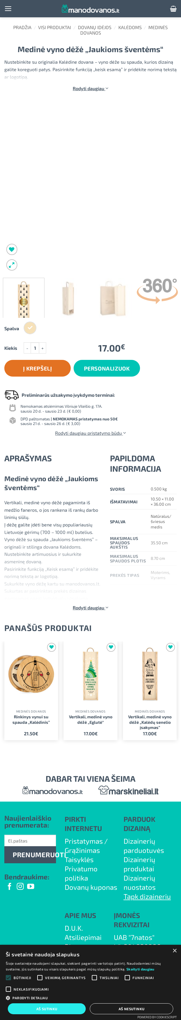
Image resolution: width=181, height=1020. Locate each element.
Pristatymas (84, 841)
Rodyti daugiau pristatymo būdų (90, 433)
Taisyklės (79, 859)
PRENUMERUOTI (34, 855)
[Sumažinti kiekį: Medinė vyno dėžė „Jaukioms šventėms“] (27, 348)
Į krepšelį (37, 368)
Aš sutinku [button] (46, 1009)
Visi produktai (54, 27)
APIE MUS (80, 915)
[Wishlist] (12, 249)
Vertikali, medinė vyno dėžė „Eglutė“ (90, 719)
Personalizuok (107, 368)
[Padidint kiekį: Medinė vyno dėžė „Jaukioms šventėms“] (42, 348)
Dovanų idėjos (94, 27)
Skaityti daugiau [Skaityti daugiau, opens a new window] (140, 969)
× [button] (174, 951)
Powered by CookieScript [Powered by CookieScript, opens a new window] (157, 1017)
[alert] (90, 982)
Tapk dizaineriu (147, 896)
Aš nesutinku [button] (132, 1009)
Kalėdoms (130, 27)
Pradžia (22, 27)
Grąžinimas (82, 850)
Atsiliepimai (83, 937)
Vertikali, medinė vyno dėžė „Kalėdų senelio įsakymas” (149, 722)
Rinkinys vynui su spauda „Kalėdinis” (31, 719)
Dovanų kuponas (91, 887)
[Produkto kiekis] (35, 348)
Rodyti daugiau (90, 88)
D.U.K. (74, 928)
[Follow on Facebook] (9, 887)
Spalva (11, 328)
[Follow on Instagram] (20, 887)
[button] (8, 8)
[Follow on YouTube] (30, 887)
